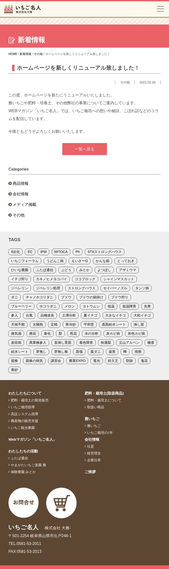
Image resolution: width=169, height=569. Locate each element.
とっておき (125, 261)
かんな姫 (102, 261)
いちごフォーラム (25, 261)
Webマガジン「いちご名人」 (32, 439)
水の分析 (91, 333)
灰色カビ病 (136, 333)
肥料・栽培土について (104, 400)
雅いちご (92, 419)
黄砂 (14, 370)
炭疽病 (16, 342)
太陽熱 (38, 324)
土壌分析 (69, 315)
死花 (73, 333)
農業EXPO (77, 361)
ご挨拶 (90, 472)
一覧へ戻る (84, 149)
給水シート (19, 352)
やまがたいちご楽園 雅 (28, 465)
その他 (19, 215)
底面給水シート (114, 324)
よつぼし (104, 270)
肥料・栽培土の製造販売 (30, 400)
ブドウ (66, 297)
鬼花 (144, 361)
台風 (29, 315)
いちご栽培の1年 (100, 432)
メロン (70, 306)
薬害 (112, 352)
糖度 (150, 342)
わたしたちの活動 (23, 451)
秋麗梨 (106, 342)
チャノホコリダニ (39, 297)
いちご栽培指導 (23, 407)
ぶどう (66, 270)
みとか (84, 270)
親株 (14, 361)
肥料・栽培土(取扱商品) (104, 393)
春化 (47, 333)
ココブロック (85, 279)
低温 (111, 306)
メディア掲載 (24, 204)
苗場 (79, 352)
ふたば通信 (44, 270)
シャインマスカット (118, 279)
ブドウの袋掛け (91, 297)
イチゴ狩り (19, 279)
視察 (138, 352)
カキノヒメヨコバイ (51, 279)
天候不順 (18, 324)
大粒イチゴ (142, 315)
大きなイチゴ (115, 315)
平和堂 (89, 324)
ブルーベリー (21, 306)
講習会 (56, 361)
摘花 (32, 333)
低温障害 (129, 306)
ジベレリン (19, 288)
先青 (147, 306)
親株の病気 (34, 361)
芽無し (41, 352)
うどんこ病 (55, 261)
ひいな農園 (19, 270)
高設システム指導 (24, 414)
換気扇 (16, 333)
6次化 (15, 252)
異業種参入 (37, 342)
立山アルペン (129, 342)
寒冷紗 (70, 324)
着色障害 (86, 342)
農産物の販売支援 (24, 421)
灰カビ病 (113, 333)
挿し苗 (139, 324)
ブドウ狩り (119, 297)
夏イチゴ (90, 315)
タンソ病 (142, 288)
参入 (14, 315)
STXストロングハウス (105, 252)
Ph (78, 252)
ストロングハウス (81, 288)
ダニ (14, 297)
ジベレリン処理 (48, 288)
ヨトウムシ (91, 306)
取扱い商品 (95, 407)
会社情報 (20, 194)
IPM (43, 252)
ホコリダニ (48, 306)
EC (30, 252)
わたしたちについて (24, 393)
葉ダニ (96, 352)
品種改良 (47, 315)
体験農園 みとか (23, 472)
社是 (90, 446)
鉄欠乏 (113, 361)
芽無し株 (61, 352)
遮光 (96, 361)
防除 (129, 361)
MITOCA (61, 252)
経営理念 (94, 453)
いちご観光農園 (23, 427)
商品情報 (20, 183)
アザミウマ (127, 270)
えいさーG (79, 261)
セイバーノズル (115, 288)
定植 (54, 324)
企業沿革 (94, 460)
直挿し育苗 (62, 342)
